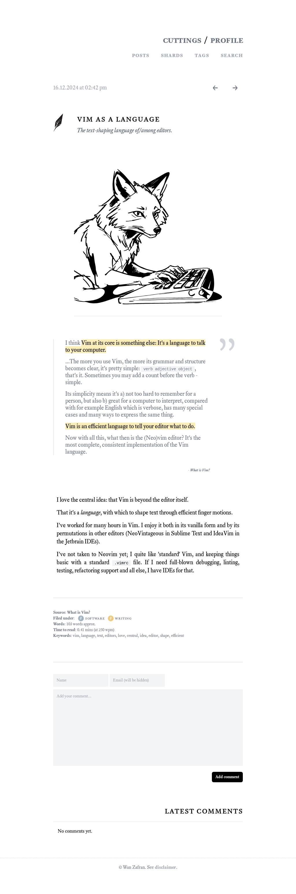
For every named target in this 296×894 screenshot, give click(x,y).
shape (164, 635)
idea (143, 635)
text (100, 635)
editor (153, 635)
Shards (172, 55)
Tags (202, 55)
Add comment (227, 776)
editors (110, 635)
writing (123, 618)
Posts (140, 55)
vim (76, 635)
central (132, 635)
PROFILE (226, 40)
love (121, 635)
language (88, 635)
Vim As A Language (118, 118)
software (94, 618)
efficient (177, 635)
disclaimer (165, 867)
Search (232, 55)
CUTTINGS (182, 40)
